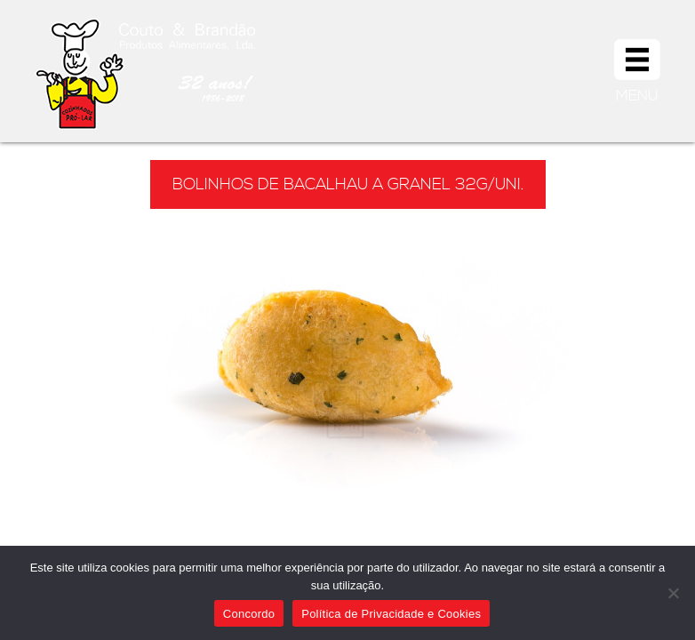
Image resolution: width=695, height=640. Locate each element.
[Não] (673, 593)
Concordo (249, 613)
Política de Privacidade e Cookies (391, 613)
